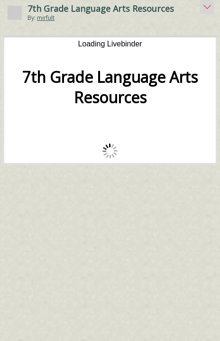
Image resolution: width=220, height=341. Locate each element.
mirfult (46, 18)
